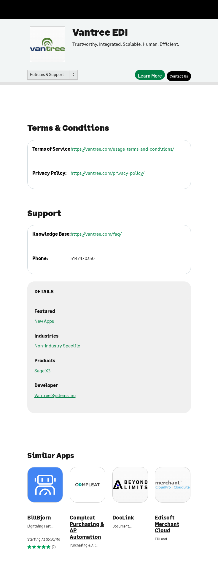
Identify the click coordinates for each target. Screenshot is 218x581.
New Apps (44, 321)
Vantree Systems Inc (55, 395)
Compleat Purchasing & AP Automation (87, 527)
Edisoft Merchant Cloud (167, 523)
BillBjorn (39, 517)
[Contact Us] (179, 76)
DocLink (123, 517)
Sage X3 (42, 370)
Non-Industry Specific (57, 345)
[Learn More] (150, 75)
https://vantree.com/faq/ (96, 234)
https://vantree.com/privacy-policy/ (107, 173)
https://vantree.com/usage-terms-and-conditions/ (122, 149)
